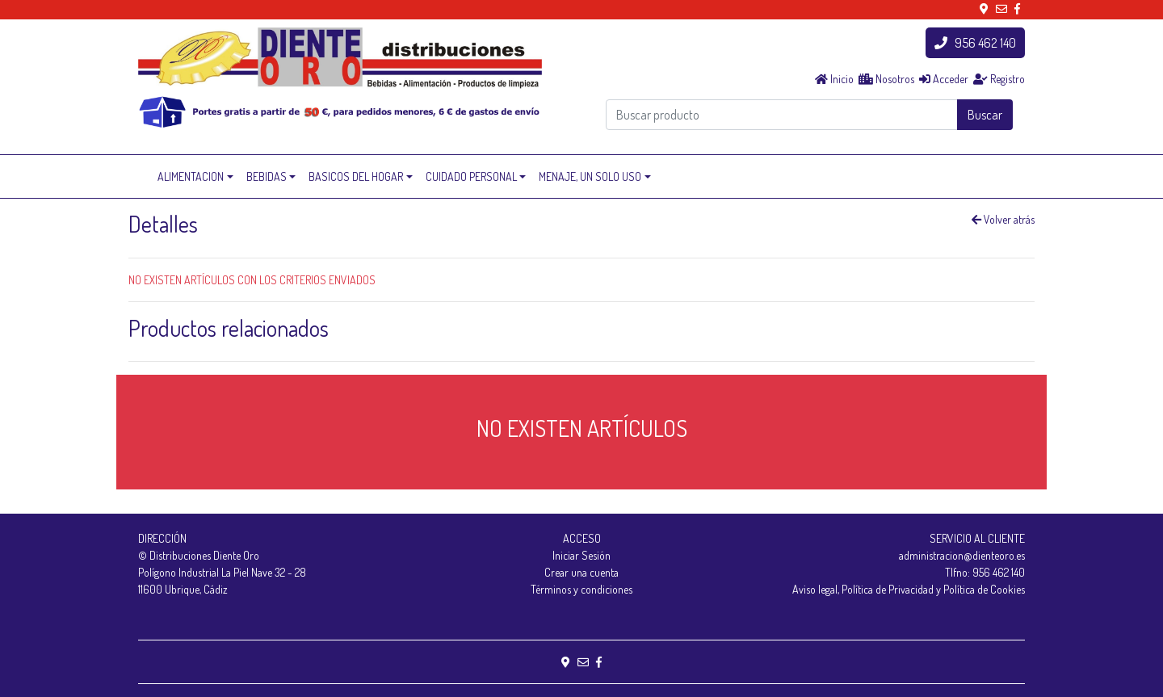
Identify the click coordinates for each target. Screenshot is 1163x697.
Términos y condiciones (581, 589)
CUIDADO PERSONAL (471, 176)
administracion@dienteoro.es (962, 555)
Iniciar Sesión (581, 555)
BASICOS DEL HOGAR (356, 176)
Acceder (943, 79)
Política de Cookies (984, 589)
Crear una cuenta (581, 572)
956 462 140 (975, 43)
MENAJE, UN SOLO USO (590, 176)
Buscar (985, 115)
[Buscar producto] (782, 114)
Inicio (834, 79)
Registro (999, 79)
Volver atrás (1003, 219)
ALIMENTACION (190, 176)
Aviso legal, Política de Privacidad (863, 589)
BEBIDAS (266, 176)
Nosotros (886, 79)
